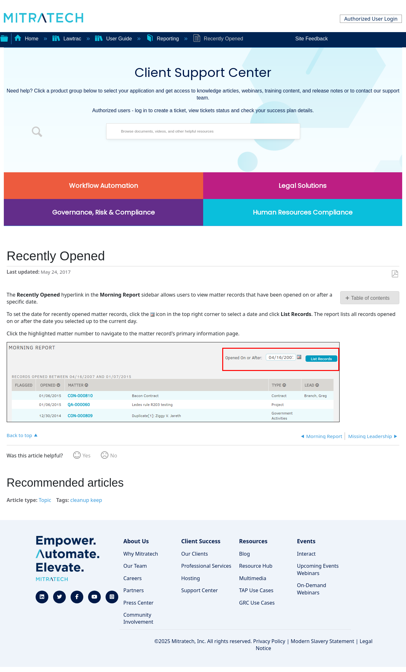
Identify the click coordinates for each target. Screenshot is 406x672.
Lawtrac (67, 38)
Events (306, 541)
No (113, 455)
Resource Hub (255, 565)
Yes (87, 455)
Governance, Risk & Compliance (103, 212)
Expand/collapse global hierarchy (4, 38)
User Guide (114, 38)
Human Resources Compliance (303, 212)
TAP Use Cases (256, 590)
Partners (133, 590)
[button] (37, 133)
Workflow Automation (103, 185)
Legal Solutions (303, 185)
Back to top (19, 435)
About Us (136, 541)
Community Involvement (138, 618)
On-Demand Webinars (311, 589)
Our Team (135, 565)
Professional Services (206, 565)
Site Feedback (311, 38)
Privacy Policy (269, 641)
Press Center (138, 602)
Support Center (199, 590)
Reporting (163, 38)
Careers (132, 578)
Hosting (190, 578)
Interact (306, 553)
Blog (244, 553)
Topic (45, 500)
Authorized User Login (371, 18)
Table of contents (370, 298)
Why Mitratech (140, 553)
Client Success (200, 541)
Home (27, 38)
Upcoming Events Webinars (318, 569)
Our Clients (194, 553)
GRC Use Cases (257, 602)
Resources (253, 541)
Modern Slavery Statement (322, 641)
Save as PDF (394, 274)
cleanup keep (86, 500)
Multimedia (252, 578)
